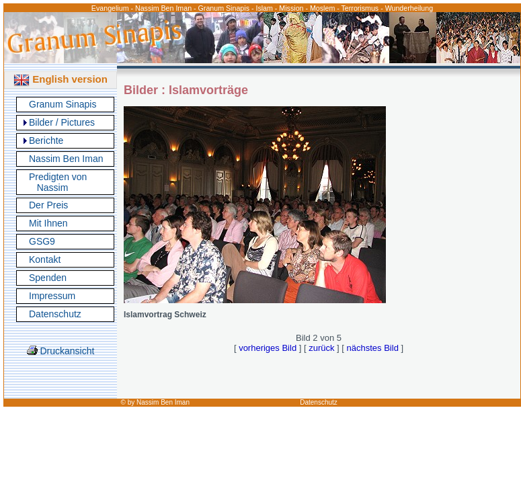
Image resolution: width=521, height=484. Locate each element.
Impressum (52, 295)
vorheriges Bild (267, 348)
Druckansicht (61, 351)
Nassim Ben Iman (66, 158)
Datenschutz (55, 314)
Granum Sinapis (62, 104)
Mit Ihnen (48, 223)
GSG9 (42, 241)
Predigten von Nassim (58, 182)
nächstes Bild (373, 348)
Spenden (48, 277)
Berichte (46, 140)
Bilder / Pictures (62, 122)
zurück (321, 348)
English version (60, 79)
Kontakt (45, 259)
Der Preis (48, 205)
